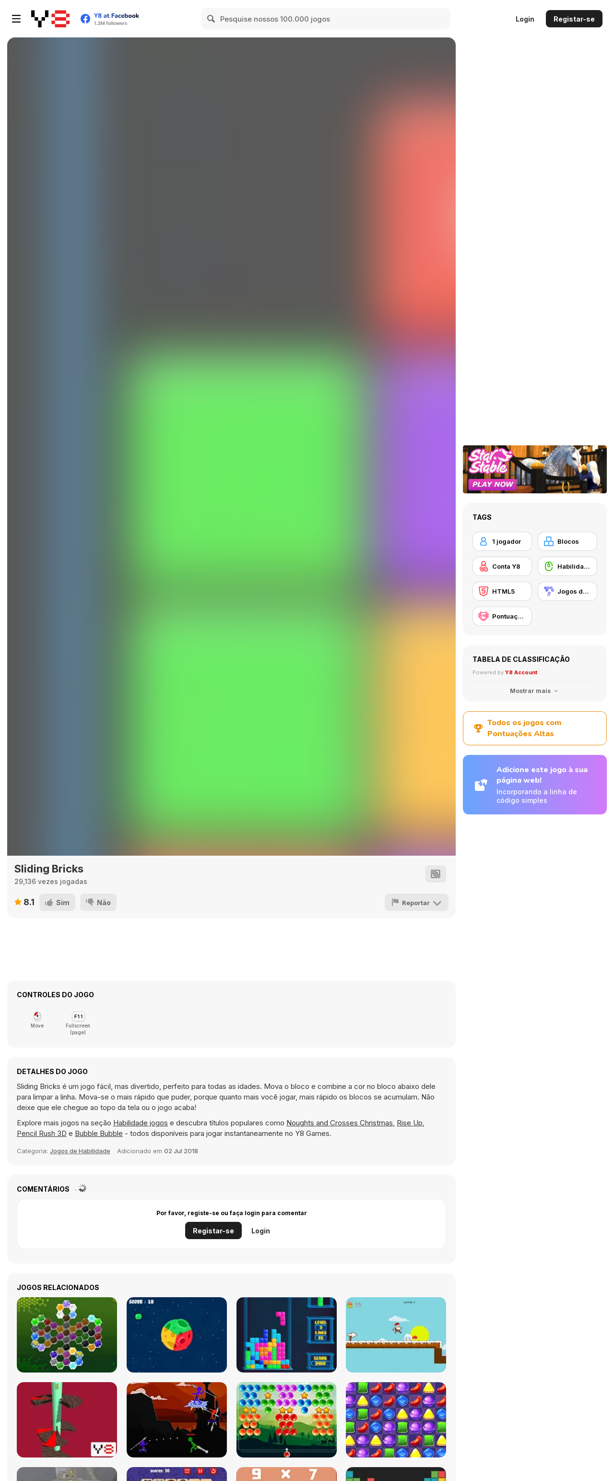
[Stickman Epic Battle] (177, 1419)
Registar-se (574, 19)
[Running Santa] (396, 1335)
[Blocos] (567, 541)
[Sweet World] (396, 1419)
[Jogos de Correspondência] (567, 591)
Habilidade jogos (140, 1122)
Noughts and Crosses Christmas (339, 1122)
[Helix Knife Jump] (67, 1419)
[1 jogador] (502, 541)
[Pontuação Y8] (502, 616)
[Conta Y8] (502, 566)
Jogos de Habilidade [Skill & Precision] (80, 1151)
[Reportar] (417, 902)
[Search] (211, 18)
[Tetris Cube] (286, 1335)
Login (525, 19)
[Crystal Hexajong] (67, 1335)
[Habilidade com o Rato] (567, 566)
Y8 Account (521, 672)
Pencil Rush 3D (42, 1133)
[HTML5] (502, 591)
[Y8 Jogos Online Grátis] (50, 18)
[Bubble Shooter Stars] (286, 1419)
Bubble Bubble (99, 1133)
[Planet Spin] (177, 1335)
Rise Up (410, 1122)
